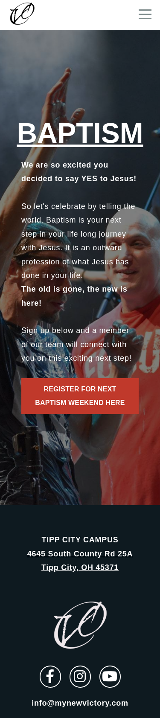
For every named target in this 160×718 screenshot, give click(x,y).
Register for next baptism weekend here (80, 395)
